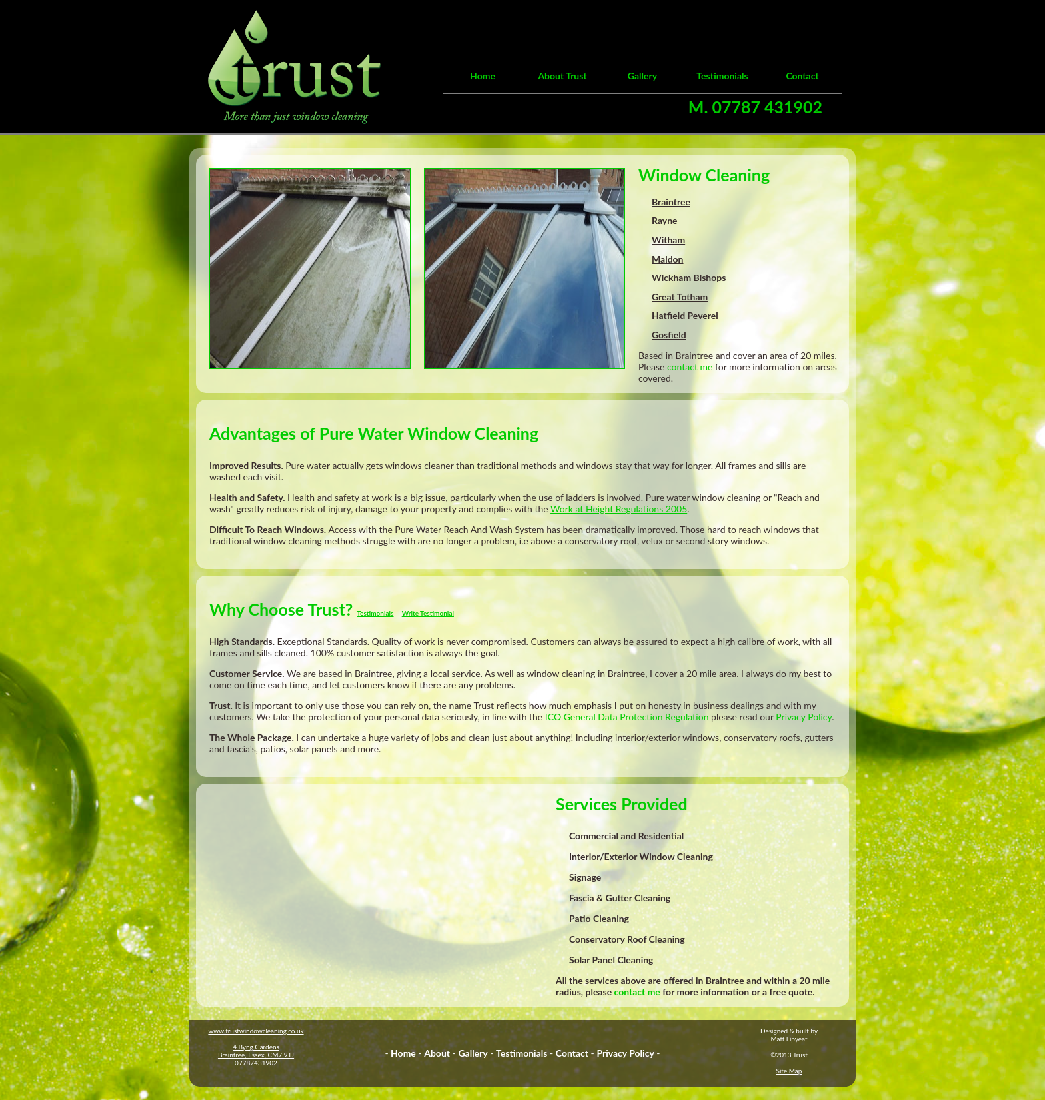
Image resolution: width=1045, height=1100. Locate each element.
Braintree (695, 355)
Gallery (642, 75)
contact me (689, 366)
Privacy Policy (804, 716)
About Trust (562, 75)
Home (482, 75)
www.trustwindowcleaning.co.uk (255, 1031)
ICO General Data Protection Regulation (627, 716)
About (437, 1053)
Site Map (789, 1071)
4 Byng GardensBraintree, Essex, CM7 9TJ (256, 1051)
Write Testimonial (428, 613)
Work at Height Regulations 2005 (618, 508)
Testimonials (722, 75)
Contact (802, 75)
